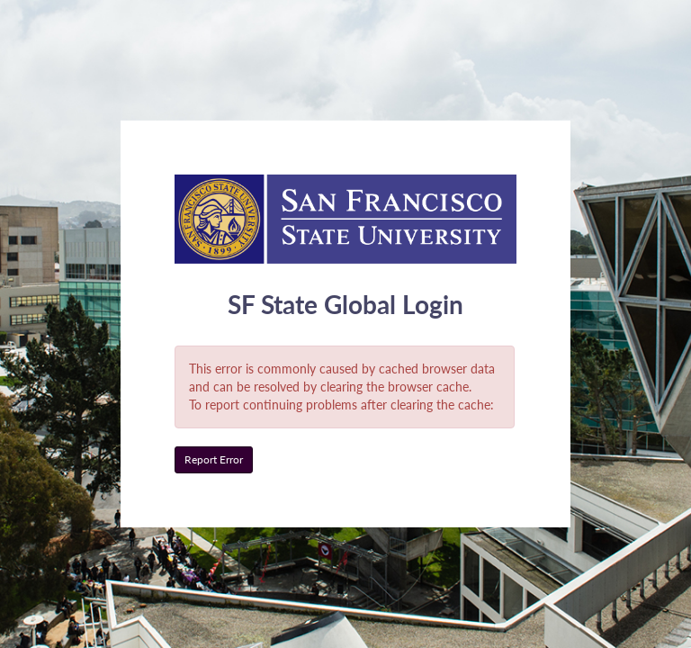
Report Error (213, 459)
